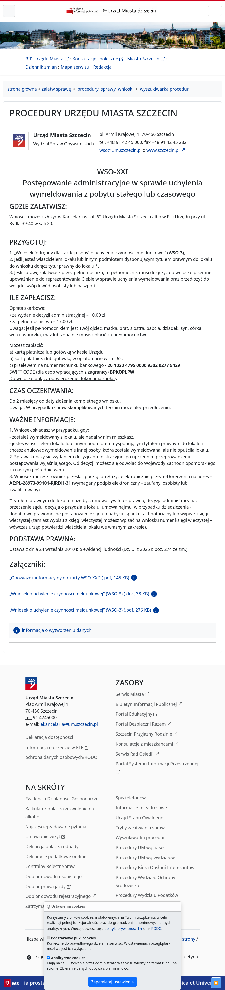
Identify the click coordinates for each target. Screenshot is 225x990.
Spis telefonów (131, 798)
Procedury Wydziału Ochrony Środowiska (145, 881)
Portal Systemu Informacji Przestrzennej (157, 768)
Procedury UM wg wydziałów (145, 857)
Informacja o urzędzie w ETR (57, 747)
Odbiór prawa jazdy (48, 886)
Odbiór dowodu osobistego (53, 876)
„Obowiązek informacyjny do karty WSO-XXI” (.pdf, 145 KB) (69, 578)
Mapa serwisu (75, 67)
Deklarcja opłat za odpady (51, 846)
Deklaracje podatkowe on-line (55, 856)
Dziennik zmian (41, 67)
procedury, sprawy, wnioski (105, 89)
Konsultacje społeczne (97, 59)
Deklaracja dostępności (49, 737)
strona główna (22, 89)
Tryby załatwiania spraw (140, 828)
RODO (156, 928)
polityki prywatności (123, 928)
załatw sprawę (56, 89)
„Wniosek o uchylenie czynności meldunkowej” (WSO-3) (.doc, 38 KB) (79, 594)
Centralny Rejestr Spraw (50, 866)
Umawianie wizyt (45, 836)
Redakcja (102, 67)
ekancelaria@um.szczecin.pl (69, 724)
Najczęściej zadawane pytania (55, 827)
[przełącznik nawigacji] (215, 11)
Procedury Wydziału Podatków (147, 895)
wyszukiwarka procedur (164, 89)
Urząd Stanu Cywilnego (139, 818)
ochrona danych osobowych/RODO (61, 757)
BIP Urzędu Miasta (47, 59)
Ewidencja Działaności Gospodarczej (62, 799)
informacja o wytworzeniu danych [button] (52, 630)
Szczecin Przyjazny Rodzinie (146, 734)
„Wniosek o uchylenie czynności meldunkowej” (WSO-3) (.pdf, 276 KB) (80, 610)
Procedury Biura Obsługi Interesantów (155, 867)
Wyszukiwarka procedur (140, 837)
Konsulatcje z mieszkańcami (147, 744)
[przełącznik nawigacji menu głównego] (9, 11)
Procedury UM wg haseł (140, 847)
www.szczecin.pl (165, 150)
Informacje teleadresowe (141, 808)
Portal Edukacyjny (136, 714)
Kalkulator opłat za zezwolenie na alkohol (59, 813)
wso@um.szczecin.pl (120, 150)
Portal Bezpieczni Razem (143, 724)
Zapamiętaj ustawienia (112, 982)
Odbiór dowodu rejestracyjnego (60, 896)
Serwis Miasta (132, 694)
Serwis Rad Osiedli (137, 754)
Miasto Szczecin (145, 59)
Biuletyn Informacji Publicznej (149, 704)
